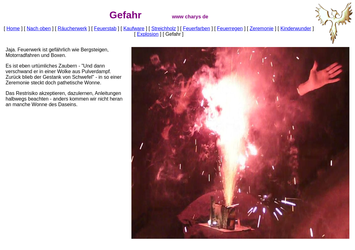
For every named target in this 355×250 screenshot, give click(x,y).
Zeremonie (261, 28)
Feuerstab (105, 28)
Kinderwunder (295, 28)
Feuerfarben (196, 28)
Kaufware (133, 28)
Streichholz (163, 28)
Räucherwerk (72, 28)
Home (13, 28)
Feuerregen (230, 28)
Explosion (148, 34)
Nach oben (39, 28)
